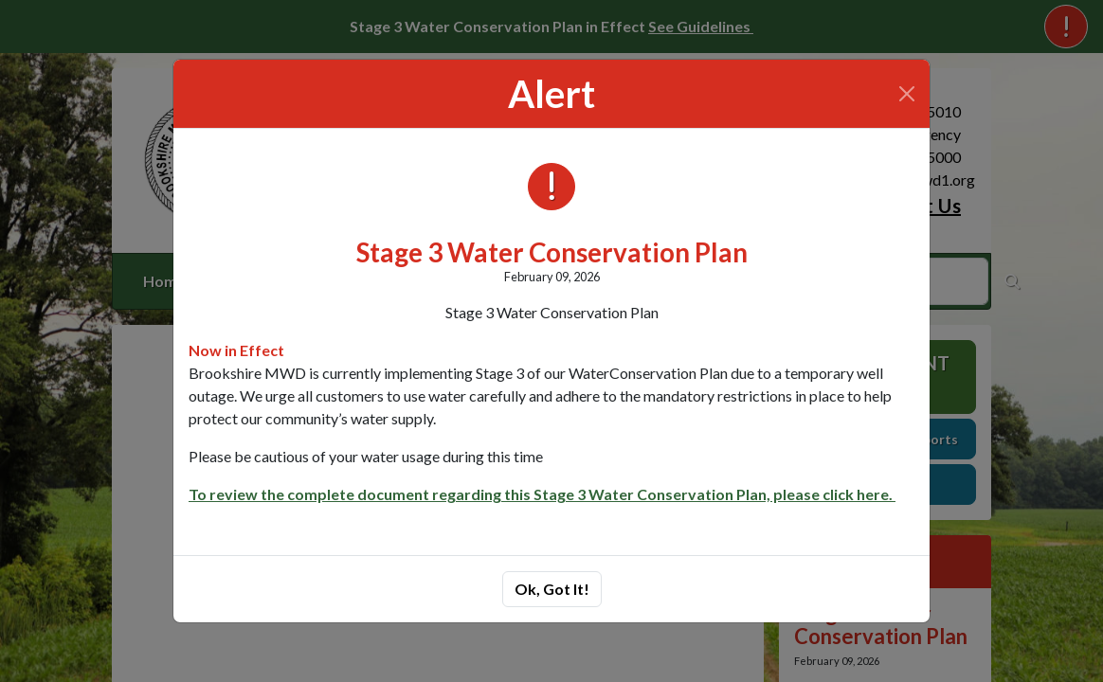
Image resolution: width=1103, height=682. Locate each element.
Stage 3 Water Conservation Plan (552, 252)
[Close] (907, 94)
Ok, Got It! (552, 589)
